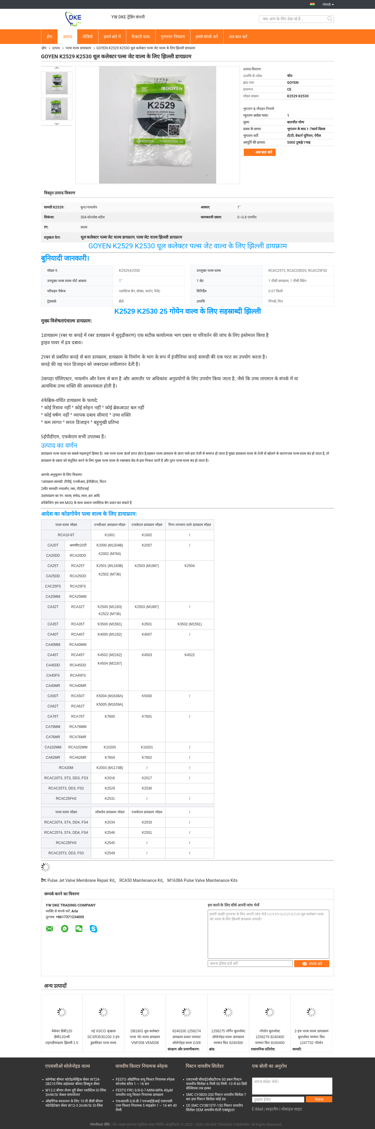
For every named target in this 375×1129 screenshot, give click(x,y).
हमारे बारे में (112, 36)
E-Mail (257, 1109)
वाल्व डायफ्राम (78, 320)
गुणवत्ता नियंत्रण (173, 36)
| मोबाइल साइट (290, 1109)
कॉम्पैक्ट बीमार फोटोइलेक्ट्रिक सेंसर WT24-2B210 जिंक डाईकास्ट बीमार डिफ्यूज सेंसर (72, 1081)
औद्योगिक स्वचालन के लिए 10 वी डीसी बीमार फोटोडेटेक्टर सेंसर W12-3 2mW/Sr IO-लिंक (74, 1103)
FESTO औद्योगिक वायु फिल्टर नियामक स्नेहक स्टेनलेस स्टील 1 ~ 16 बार (145, 1081)
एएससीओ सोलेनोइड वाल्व (67, 1066)
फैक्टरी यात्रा (141, 36)
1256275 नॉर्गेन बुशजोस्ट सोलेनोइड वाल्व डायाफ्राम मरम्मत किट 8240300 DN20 (228, 1037)
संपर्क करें (312, 964)
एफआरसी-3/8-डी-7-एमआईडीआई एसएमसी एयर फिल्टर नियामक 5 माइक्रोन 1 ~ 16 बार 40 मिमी (146, 1105)
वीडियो (88, 36)
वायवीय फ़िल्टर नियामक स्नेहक (141, 1066)
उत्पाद (67, 36)
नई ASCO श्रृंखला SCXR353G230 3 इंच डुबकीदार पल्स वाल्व (103, 1037)
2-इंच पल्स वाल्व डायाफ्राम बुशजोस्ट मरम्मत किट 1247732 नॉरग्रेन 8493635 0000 (311, 1037)
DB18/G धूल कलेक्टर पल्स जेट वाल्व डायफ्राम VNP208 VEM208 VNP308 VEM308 (145, 1037)
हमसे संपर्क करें (207, 36)
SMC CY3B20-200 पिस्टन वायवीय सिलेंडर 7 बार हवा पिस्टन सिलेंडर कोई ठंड (216, 1097)
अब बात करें (238, 36)
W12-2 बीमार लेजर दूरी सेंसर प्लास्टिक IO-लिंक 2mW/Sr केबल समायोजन (75, 1092)
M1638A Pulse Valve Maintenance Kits (202, 880)
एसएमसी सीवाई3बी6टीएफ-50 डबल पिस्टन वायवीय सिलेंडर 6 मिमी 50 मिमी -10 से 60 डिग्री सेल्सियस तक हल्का (216, 1083)
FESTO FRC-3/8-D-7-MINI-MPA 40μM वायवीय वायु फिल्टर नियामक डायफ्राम (144, 1092)
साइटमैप (272, 1109)
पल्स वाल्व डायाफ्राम (78, 48)
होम (49, 36)
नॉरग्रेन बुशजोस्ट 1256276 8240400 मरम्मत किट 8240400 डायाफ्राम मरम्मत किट (269, 1037)
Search (330, 19)
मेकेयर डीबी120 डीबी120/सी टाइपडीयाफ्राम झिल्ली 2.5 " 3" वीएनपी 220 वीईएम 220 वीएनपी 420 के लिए (62, 1037)
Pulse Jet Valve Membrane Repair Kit (81, 880)
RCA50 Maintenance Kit (140, 880)
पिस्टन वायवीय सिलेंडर (205, 1066)
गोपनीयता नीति (100, 1125)
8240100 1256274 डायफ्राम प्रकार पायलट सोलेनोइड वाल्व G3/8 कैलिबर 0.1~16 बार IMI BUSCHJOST (187, 1037)
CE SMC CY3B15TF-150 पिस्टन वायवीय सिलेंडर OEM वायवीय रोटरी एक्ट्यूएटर (214, 1107)
